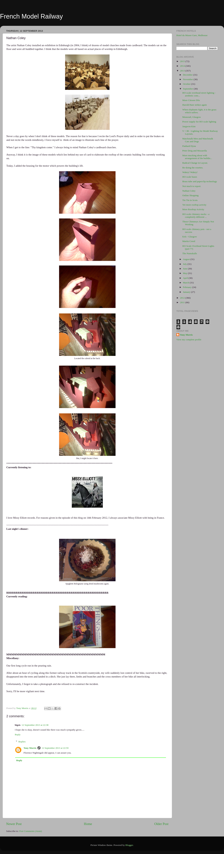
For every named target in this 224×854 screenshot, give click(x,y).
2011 (182, 302)
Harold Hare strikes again (194, 104)
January (187, 292)
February (187, 287)
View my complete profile (188, 339)
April (186, 278)
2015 (182, 61)
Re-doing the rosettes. (192, 167)
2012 (182, 297)
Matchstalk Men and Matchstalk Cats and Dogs (197, 140)
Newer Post (14, 824)
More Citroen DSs (191, 100)
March (186, 282)
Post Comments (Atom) (30, 831)
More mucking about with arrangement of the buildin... (197, 157)
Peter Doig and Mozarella (194, 150)
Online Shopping (190, 195)
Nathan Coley (189, 190)
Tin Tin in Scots (190, 200)
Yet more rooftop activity (194, 204)
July (185, 264)
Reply (17, 734)
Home (88, 824)
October (187, 84)
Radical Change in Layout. (195, 162)
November (188, 79)
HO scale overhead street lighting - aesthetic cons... (199, 94)
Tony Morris (30, 748)
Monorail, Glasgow (191, 117)
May (185, 273)
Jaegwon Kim (189, 126)
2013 (182, 70)
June (185, 268)
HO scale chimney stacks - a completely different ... (195, 215)
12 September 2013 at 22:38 (35, 725)
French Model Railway (31, 16)
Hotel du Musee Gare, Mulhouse (192, 35)
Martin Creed (188, 241)
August (186, 259)
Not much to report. (191, 186)
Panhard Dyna (189, 146)
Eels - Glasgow (189, 236)
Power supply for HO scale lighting (199, 121)
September (188, 88)
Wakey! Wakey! (190, 172)
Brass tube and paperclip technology (199, 181)
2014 (182, 66)
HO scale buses (189, 176)
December (188, 74)
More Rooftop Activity (193, 209)
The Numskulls (189, 253)
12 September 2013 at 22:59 (55, 748)
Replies (22, 741)
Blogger (129, 845)
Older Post (161, 824)
